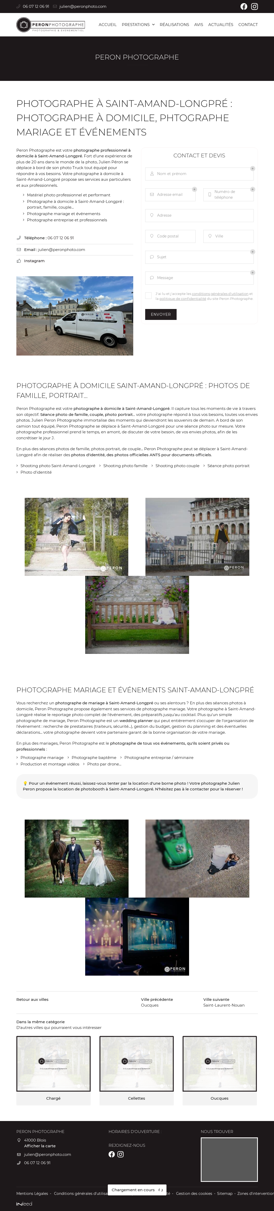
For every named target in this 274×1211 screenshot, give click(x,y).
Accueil (108, 24)
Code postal (164, 236)
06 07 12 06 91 (61, 237)
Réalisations (174, 24)
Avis (198, 24)
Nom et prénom (167, 174)
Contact (248, 24)
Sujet (157, 257)
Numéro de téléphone (221, 194)
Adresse (160, 215)
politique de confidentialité (182, 299)
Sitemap (224, 1193)
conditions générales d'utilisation (220, 294)
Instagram (34, 260)
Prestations (136, 24)
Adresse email (166, 194)
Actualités (220, 24)
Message (161, 278)
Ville (215, 236)
